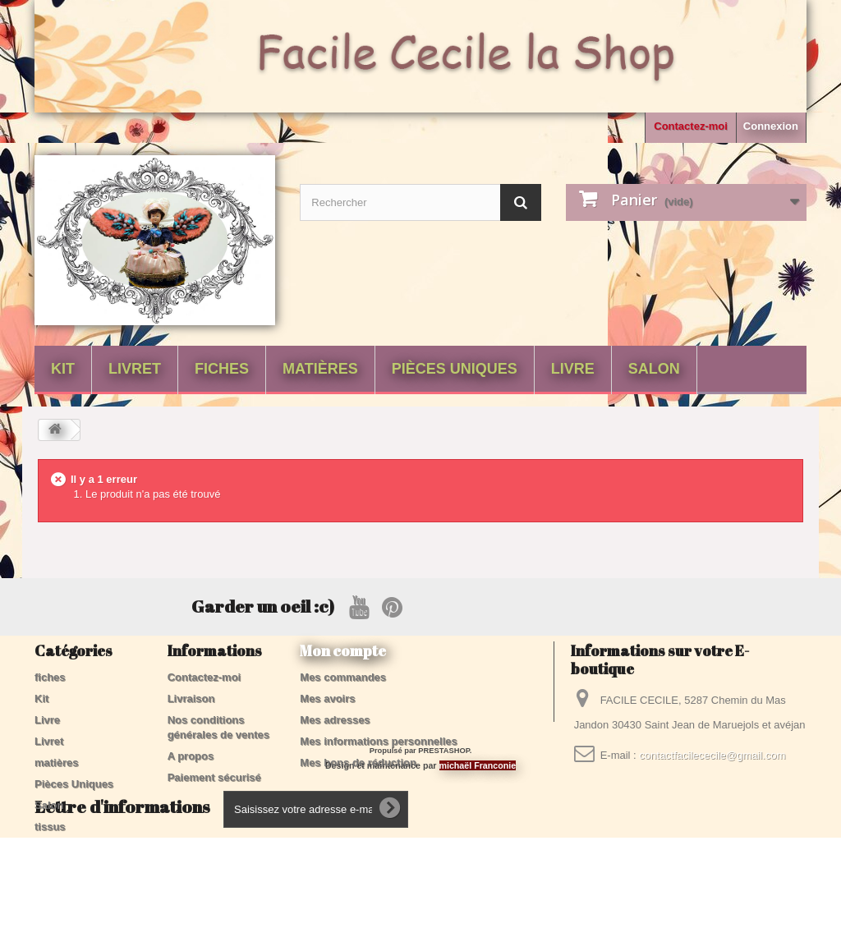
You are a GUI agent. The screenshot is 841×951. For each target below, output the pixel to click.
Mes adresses (335, 720)
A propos (191, 756)
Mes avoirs (327, 698)
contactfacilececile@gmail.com (712, 755)
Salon (654, 368)
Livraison (191, 698)
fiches (222, 368)
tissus (50, 826)
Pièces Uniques (454, 368)
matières (320, 368)
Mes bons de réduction (358, 762)
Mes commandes (343, 677)
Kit (63, 368)
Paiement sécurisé (214, 777)
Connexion (770, 126)
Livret (134, 368)
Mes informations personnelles (378, 741)
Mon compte (343, 650)
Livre (573, 368)
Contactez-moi (691, 126)
